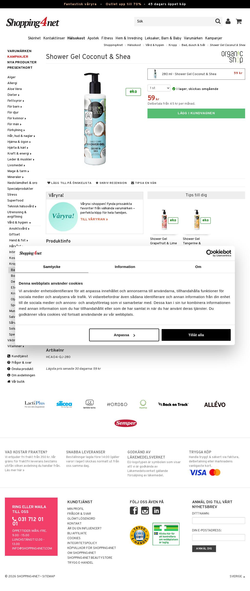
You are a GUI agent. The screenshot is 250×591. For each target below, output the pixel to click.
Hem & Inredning (128, 38)
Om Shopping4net (81, 553)
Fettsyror (16, 101)
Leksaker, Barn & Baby (163, 38)
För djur (13, 113)
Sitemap (48, 577)
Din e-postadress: (206, 531)
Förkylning (16, 130)
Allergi (12, 83)
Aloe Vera (14, 89)
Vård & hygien (155, 45)
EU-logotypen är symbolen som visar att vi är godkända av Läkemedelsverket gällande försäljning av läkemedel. (155, 464)
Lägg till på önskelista (69, 183)
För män (14, 124)
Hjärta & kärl (18, 148)
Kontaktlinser (54, 38)
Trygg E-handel (80, 563)
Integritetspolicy (82, 543)
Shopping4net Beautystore (89, 558)
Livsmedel (16, 165)
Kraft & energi (19, 154)
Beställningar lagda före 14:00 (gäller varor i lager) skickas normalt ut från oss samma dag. (94, 459)
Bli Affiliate (77, 533)
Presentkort (19, 68)
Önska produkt (20, 369)
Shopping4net (113, 45)
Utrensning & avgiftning (17, 214)
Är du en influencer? (84, 529)
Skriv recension (111, 183)
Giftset (14, 235)
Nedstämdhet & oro (22, 183)
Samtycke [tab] (52, 266)
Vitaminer (16, 346)
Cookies (74, 538)
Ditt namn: (200, 514)
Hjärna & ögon (19, 142)
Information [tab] (125, 266)
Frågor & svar (19, 363)
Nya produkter (22, 62)
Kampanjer (213, 38)
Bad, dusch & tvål (193, 45)
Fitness (107, 38)
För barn (15, 107)
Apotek (93, 38)
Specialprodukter (20, 189)
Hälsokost (76, 38)
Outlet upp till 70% (123, 4)
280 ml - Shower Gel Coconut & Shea (196, 74)
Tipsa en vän (143, 183)
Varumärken (193, 38)
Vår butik (16, 382)
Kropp (173, 45)
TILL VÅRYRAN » (94, 219)
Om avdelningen (21, 375)
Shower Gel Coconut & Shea (227, 45)
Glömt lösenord (81, 519)
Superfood (15, 201)
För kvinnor (17, 118)
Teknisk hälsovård (22, 206)
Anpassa (124, 335)
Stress (12, 195)
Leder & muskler (21, 159)
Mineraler (15, 177)
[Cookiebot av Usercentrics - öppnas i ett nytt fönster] (209, 253)
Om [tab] (198, 266)
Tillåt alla (196, 335)
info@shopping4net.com (32, 549)
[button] (239, 21)
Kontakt (74, 524)
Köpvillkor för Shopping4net (91, 548)
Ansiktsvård (19, 229)
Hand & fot (19, 240)
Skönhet (34, 38)
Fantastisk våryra (80, 4)
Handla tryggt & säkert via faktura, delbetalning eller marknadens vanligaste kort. (217, 462)
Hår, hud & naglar (21, 136)
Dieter (13, 95)
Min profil (75, 509)
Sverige (237, 577)
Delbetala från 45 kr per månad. (171, 104)
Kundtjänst (17, 356)
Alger (11, 77)
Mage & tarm (18, 171)
